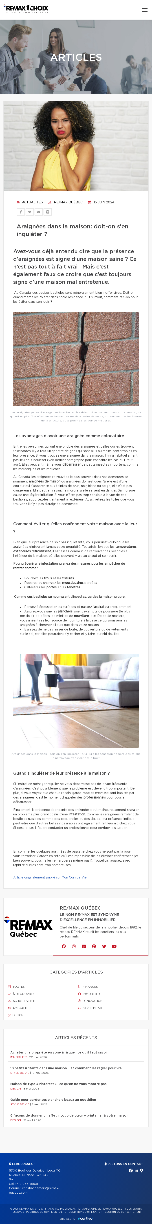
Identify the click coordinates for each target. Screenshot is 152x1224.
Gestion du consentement (123, 1212)
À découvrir (21, 994)
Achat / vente (22, 1001)
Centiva (85, 1218)
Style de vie (90, 1008)
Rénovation (90, 1001)
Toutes (16, 986)
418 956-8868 (27, 1184)
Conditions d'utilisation (85, 1212)
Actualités (30, 202)
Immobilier (89, 994)
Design (16, 1015)
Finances (88, 986)
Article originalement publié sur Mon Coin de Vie (50, 877)
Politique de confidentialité (46, 1212)
